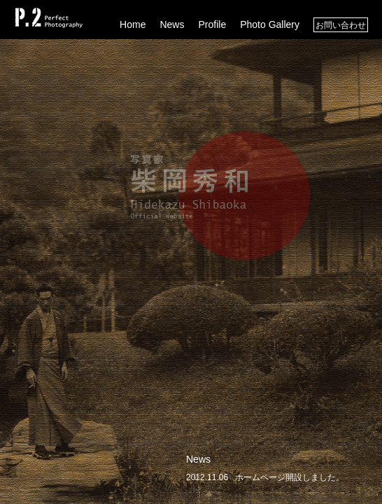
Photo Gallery (269, 24)
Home (133, 24)
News (172, 24)
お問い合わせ (341, 25)
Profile (212, 24)
